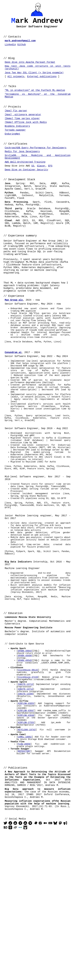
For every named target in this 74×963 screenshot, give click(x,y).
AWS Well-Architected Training (25, 181)
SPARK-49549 (25, 758)
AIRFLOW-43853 (26, 809)
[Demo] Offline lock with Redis (26, 135)
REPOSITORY (24, 866)
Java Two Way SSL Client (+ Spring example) (34, 80)
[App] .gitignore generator (23, 127)
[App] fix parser (16, 122)
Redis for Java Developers (22, 168)
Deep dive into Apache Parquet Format (30, 68)
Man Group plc (14, 341)
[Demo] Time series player (22, 131)
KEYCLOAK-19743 (27, 841)
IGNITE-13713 (25, 787)
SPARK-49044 (25, 747)
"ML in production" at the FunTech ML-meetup (35, 99)
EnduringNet (12, 149)
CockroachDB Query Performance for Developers (35, 164)
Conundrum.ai (13, 402)
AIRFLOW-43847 (26, 818)
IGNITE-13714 (25, 792)
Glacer (41, 185)
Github (21, 48)
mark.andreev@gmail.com (20, 44)
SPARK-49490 (25, 753)
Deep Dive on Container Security (26, 189)
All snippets (15, 84)
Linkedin (10, 48)
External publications (41, 84)
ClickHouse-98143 (28, 770)
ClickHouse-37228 (28, 778)
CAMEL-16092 (25, 849)
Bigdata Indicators (17, 140)
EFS (50, 185)
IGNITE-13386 (25, 798)
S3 (32, 185)
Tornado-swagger (15, 144)
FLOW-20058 (24, 858)
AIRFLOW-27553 (26, 832)
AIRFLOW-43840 (26, 824)
